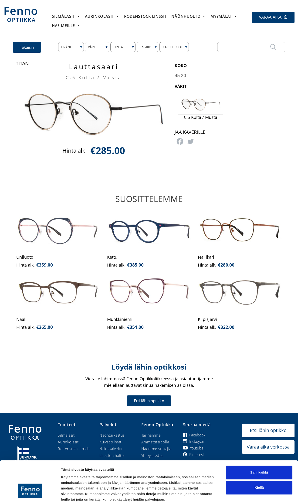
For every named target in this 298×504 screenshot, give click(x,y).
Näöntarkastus (112, 435)
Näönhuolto (188, 16)
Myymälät (223, 16)
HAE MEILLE (66, 25)
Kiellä (259, 470)
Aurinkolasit (102, 16)
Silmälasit (66, 16)
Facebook (194, 435)
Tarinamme (151, 435)
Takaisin (27, 47)
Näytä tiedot (71, 495)
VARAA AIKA (270, 17)
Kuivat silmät (110, 442)
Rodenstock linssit (145, 16)
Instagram (194, 441)
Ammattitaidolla (155, 442)
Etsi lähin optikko (149, 400)
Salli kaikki (259, 455)
